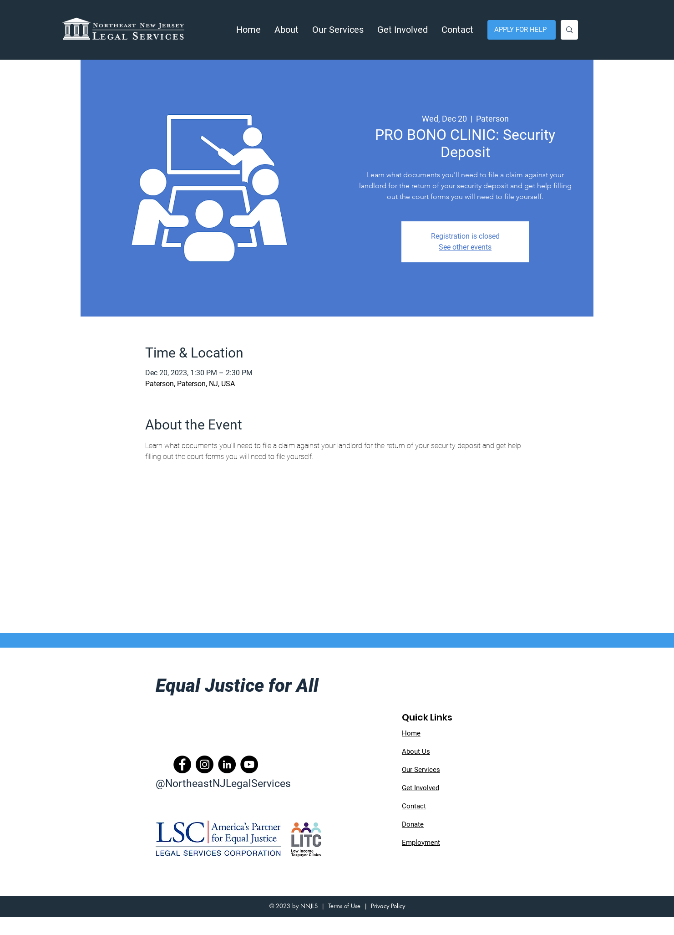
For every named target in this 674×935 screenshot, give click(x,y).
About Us (416, 751)
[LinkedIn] (227, 764)
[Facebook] (182, 764)
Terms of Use (344, 906)
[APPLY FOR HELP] (521, 30)
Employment (421, 842)
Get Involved (420, 788)
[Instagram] (204, 764)
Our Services (421, 770)
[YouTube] (249, 764)
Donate (413, 824)
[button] (286, 30)
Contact (414, 806)
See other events (465, 247)
